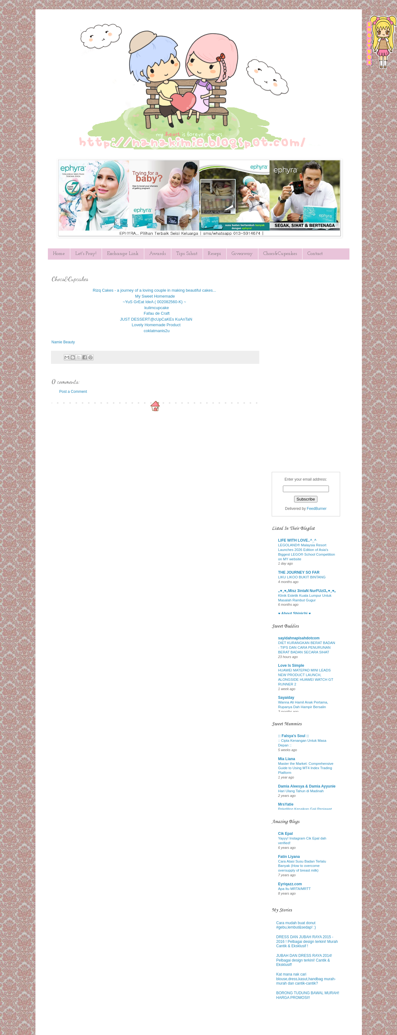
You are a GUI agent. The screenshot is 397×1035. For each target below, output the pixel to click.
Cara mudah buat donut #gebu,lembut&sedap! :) (296, 925)
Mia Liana (286, 759)
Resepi (214, 253)
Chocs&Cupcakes (280, 253)
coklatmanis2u (156, 330)
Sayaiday (286, 697)
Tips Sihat (186, 253)
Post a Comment (73, 391)
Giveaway (242, 253)
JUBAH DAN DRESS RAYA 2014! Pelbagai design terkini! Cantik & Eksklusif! (304, 960)
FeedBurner (316, 508)
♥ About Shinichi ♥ (294, 613)
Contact (315, 253)
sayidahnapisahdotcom (299, 638)
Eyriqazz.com (290, 884)
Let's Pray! (85, 253)
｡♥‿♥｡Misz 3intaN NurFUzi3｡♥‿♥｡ (307, 591)
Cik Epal (285, 833)
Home (59, 253)
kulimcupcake (157, 307)
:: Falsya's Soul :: (293, 736)
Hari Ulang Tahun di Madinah (301, 791)
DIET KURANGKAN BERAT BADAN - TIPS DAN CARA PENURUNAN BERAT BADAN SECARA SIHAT (306, 647)
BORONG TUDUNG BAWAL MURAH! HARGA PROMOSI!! (307, 995)
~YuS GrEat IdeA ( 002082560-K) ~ (154, 301)
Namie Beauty (63, 342)
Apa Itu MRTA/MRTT (294, 889)
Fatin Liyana (289, 856)
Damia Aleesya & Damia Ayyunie (307, 786)
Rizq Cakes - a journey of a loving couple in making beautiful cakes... (154, 290)
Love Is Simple (291, 665)
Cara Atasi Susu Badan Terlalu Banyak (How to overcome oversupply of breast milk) (302, 866)
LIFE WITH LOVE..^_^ (297, 540)
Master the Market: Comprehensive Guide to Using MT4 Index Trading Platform (306, 768)
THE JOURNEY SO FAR (299, 572)
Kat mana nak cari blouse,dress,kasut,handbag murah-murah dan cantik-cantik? (306, 979)
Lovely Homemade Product (156, 324)
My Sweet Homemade (155, 296)
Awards (157, 253)
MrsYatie (285, 804)
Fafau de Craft (156, 313)
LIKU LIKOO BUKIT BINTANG (302, 577)
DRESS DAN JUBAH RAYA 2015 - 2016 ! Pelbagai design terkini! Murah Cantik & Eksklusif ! (307, 941)
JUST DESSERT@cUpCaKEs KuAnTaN (156, 319)
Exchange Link (123, 253)
